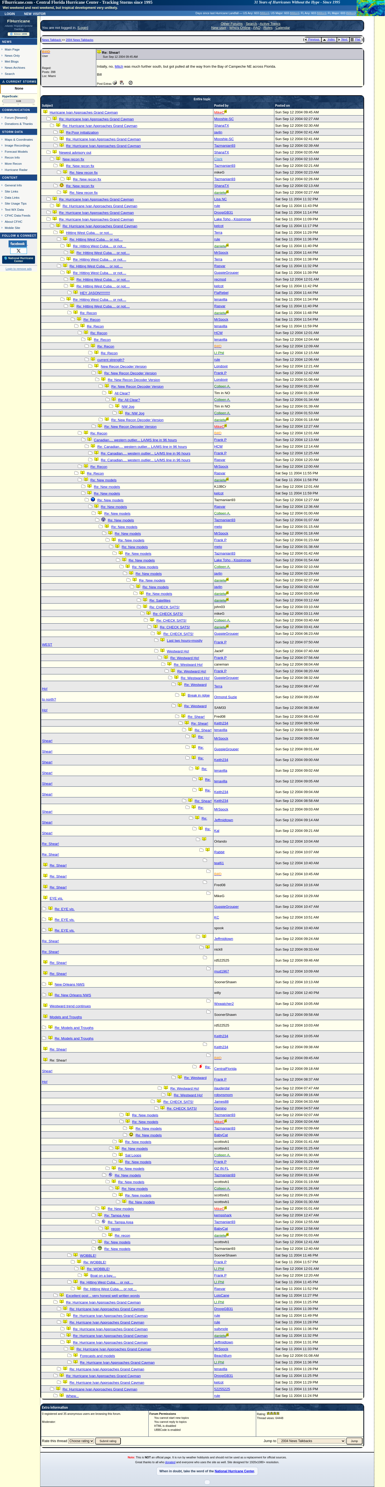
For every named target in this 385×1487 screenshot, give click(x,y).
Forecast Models (16, 151)
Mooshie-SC (224, 119)
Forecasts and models (97, 1356)
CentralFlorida (225, 1069)
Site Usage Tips (16, 203)
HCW (218, 333)
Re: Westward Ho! (184, 658)
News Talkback (52, 39)
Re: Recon (88, 313)
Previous (312, 39)
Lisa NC (220, 199)
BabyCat (221, 1135)
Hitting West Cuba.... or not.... (89, 233)
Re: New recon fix (80, 166)
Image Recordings (17, 145)
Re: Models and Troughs (74, 1028)
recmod (220, 279)
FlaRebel (221, 293)
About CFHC (13, 221)
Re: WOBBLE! (94, 1262)
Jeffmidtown (223, 820)
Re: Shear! (196, 717)
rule (217, 206)
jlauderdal (222, 1088)
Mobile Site (12, 227)
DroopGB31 (223, 212)
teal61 (219, 863)
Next (342, 39)
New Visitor (35, 13)
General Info (13, 185)
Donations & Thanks (19, 123)
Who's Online (240, 28)
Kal (216, 831)
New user (218, 28)
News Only (12, 55)
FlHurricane (18, 21)
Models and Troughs (66, 1017)
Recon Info (12, 157)
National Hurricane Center (234, 1471)
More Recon (13, 163)
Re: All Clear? (129, 400)
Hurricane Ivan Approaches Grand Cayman (84, 112)
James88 (221, 1102)
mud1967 (221, 971)
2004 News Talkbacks (79, 39)
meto (218, 527)
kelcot (219, 226)
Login (10, 13)
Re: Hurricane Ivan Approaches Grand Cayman (96, 119)
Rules (267, 28)
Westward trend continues (70, 1006)
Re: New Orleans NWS (73, 995)
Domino (220, 1108)
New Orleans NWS (69, 984)
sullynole (221, 1329)
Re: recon (122, 1236)
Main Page (12, 49)
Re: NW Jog (134, 413)
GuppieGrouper (226, 273)
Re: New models (103, 480)
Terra (218, 232)
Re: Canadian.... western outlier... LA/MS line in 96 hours (142, 447)
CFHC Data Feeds (17, 215)
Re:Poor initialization (82, 132)
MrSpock (221, 253)
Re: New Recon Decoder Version (130, 373)
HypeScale (10, 96)
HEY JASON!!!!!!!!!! (95, 293)
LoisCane (221, 1295)
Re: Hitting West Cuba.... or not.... (96, 239)
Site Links (11, 191)
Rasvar (219, 266)
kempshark (223, 1215)
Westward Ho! (178, 651)
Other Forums (232, 24)
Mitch (119, 66)
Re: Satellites (160, 600)
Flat (355, 39)
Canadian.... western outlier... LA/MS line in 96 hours (135, 440)
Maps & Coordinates (19, 139)
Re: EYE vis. (65, 909)
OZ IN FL (221, 1168)
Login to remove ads (19, 268)
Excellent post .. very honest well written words (103, 1296)
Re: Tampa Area (117, 1215)
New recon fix (73, 159)
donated (170, 1462)
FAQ (256, 28)
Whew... (72, 1396)
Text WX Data (14, 209)
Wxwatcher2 (224, 1004)
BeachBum (223, 1356)
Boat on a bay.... (103, 1276)
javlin (218, 132)
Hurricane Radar (16, 169)
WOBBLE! (88, 1256)
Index (329, 39)
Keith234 (221, 723)
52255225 (222, 1389)
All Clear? (122, 393)
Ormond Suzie (225, 697)
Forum (9, 117)
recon (115, 1229)
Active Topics (270, 24)
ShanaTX (221, 126)
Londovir (221, 366)
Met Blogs (12, 61)
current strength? (110, 360)
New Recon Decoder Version (124, 366)
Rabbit (219, 852)
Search (10, 73)
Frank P (220, 373)
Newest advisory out (75, 153)
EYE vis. (56, 898)
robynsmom (223, 1095)
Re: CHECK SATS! (164, 607)
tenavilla (220, 299)
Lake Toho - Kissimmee (232, 219)
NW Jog (128, 407)
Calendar (282, 28)
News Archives (15, 67)
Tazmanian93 (224, 146)
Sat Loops (133, 1155)
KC (216, 917)
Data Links (12, 197)
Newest (21, 117)
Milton (264, 13)
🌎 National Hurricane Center (18, 260)
